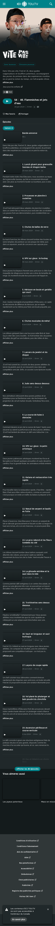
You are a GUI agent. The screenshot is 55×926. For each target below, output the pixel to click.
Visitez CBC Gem (27, 896)
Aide (27, 857)
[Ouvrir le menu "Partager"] (23, 114)
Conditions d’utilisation (27, 841)
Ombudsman (27, 874)
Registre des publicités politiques (27, 891)
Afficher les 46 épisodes (27, 769)
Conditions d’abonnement (27, 846)
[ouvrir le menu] (4, 4)
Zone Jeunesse (10, 64)
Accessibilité (27, 869)
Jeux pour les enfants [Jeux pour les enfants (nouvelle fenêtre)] (13, 87)
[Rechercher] (51, 4)
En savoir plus (18, 919)
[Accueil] (27, 4)
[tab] (7, 121)
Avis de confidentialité (27, 852)
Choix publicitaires (27, 880)
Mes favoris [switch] (9, 114)
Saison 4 (9, 128)
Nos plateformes (27, 863)
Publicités (27, 885)
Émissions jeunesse (26, 64)
